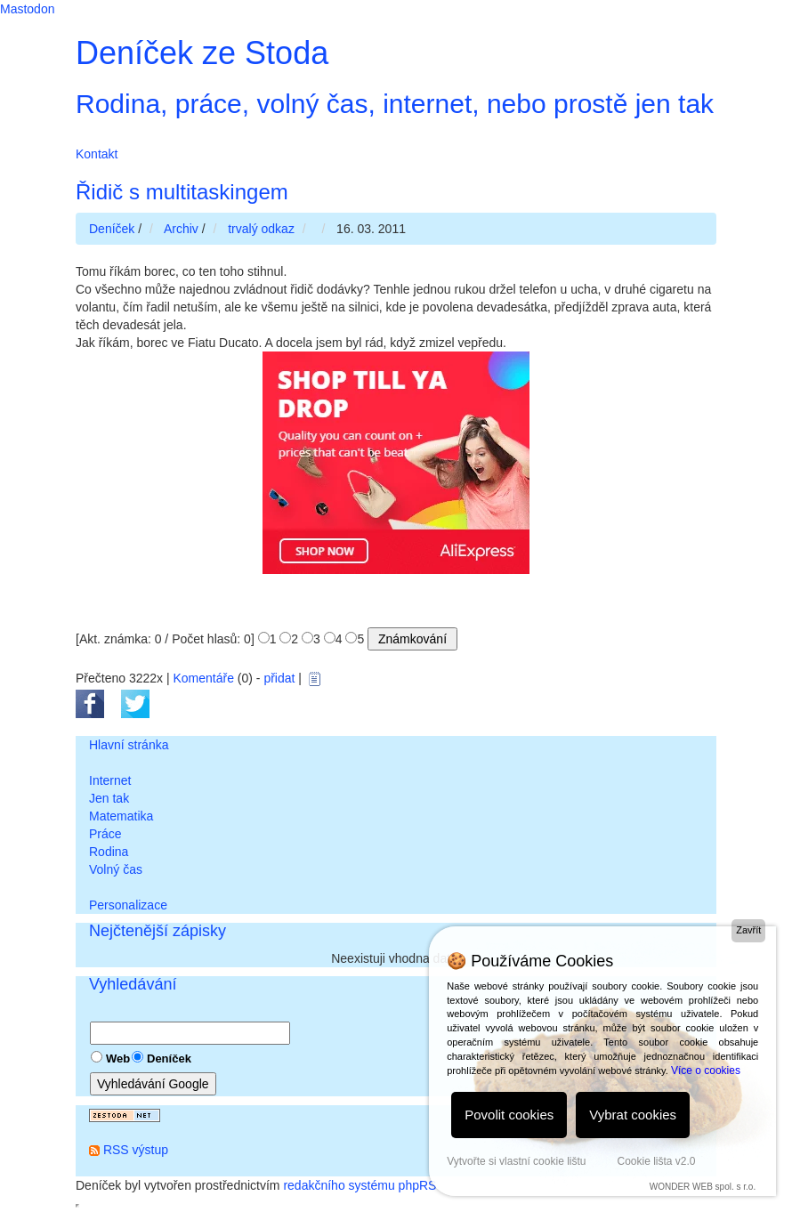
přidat (279, 678)
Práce (105, 834)
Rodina (108, 851)
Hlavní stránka (128, 745)
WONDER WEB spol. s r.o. (703, 1187)
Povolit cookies (509, 1114)
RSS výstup (135, 1150)
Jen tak (109, 798)
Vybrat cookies (632, 1114)
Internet (110, 780)
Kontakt (96, 154)
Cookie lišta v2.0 (656, 1161)
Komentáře (203, 678)
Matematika (121, 816)
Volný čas (115, 869)
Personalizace (128, 905)
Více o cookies (705, 1070)
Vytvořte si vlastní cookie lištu (516, 1161)
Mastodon (27, 9)
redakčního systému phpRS (359, 1185)
